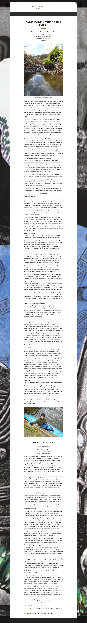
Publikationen (27, 14)
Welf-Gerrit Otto (44, 14)
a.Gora (15, 14)
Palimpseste (38, 6)
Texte (20, 14)
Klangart (35, 14)
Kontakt (53, 14)
